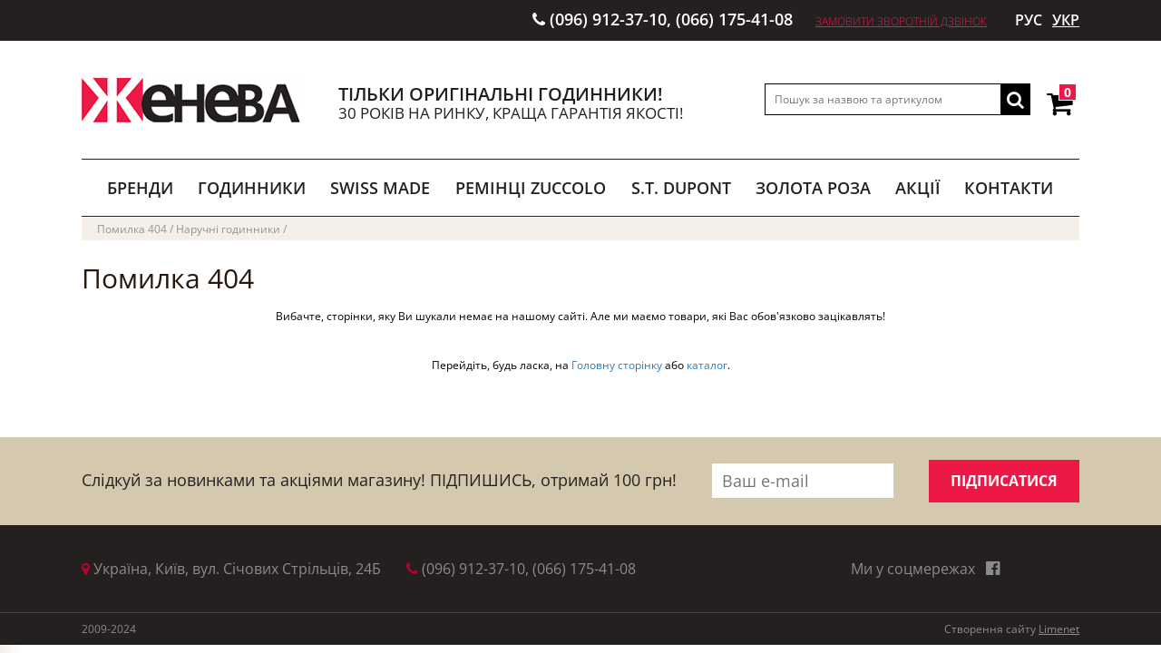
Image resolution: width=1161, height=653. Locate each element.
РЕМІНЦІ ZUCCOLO (530, 188)
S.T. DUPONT (681, 188)
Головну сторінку (616, 365)
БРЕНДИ (140, 188)
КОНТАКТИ (1008, 188)
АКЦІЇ (918, 188)
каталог (707, 365)
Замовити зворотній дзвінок (901, 21)
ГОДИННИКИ (252, 188)
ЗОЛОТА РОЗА (813, 188)
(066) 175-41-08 (734, 19)
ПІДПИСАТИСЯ (1004, 481)
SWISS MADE (380, 188)
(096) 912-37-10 (608, 19)
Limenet (1059, 629)
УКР (1065, 20)
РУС (1028, 20)
